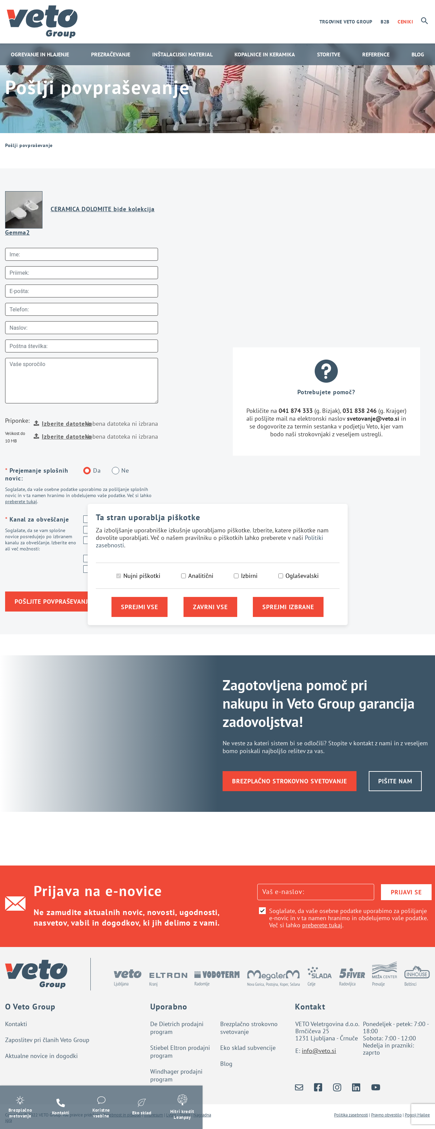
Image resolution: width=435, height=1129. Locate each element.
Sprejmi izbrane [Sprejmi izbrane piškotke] (288, 607)
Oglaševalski (302, 576)
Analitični (200, 576)
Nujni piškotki (141, 576)
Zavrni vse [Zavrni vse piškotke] (210, 607)
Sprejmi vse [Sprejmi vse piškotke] (139, 607)
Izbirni (249, 576)
